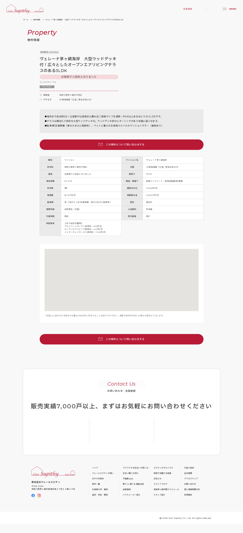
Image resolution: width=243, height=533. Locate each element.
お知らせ (157, 478)
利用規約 (188, 495)
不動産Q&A (128, 478)
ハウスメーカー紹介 (131, 495)
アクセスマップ (191, 478)
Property (42, 32)
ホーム (26, 20)
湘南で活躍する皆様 (162, 473)
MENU (232, 9)
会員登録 (187, 9)
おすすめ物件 (98, 478)
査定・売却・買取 (100, 495)
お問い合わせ (190, 484)
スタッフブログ (160, 484)
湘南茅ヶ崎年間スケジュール (166, 489)
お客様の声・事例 (100, 489)
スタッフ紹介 (159, 495)
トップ (95, 468)
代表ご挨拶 (189, 468)
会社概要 (188, 473)
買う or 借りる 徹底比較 (133, 484)
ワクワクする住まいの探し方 (135, 468)
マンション (47, 87)
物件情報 (36, 20)
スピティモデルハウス (163, 468)
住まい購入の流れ (130, 473)
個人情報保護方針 (192, 489)
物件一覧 (96, 484)
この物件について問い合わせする (125, 144)
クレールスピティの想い (103, 473)
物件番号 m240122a (49, 52)
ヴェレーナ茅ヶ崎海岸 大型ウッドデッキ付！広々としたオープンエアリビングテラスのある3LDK (84, 20)
